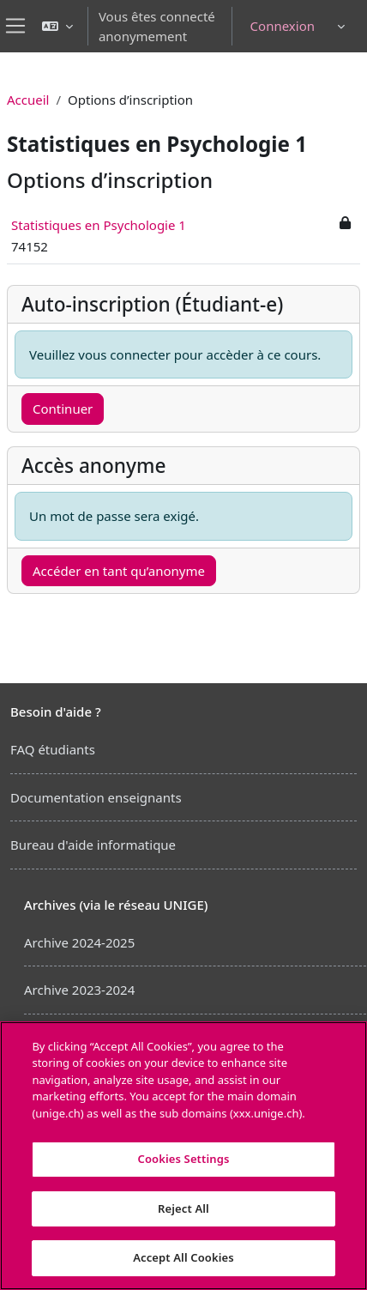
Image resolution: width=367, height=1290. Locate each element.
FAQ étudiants (52, 749)
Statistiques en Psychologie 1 (98, 224)
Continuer (63, 408)
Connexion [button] (282, 25)
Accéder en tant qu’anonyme (119, 570)
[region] (183, 1155)
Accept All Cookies (183, 1257)
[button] (57, 26)
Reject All (183, 1208)
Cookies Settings (184, 1158)
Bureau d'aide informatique (93, 844)
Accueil (28, 99)
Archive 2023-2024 (79, 989)
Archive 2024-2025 (79, 942)
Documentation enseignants (96, 797)
